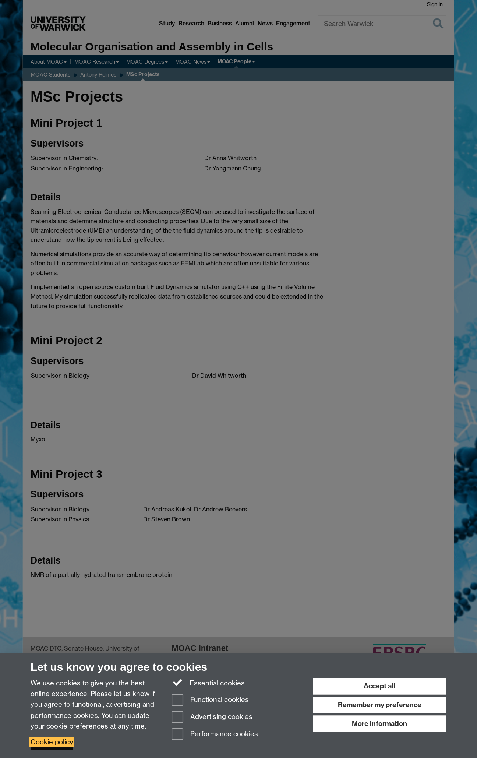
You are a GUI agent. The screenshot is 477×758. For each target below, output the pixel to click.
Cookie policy (52, 742)
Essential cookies (208, 682)
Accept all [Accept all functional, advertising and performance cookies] (379, 686)
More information (379, 723)
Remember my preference (379, 705)
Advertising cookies (212, 717)
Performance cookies (215, 734)
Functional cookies (210, 700)
